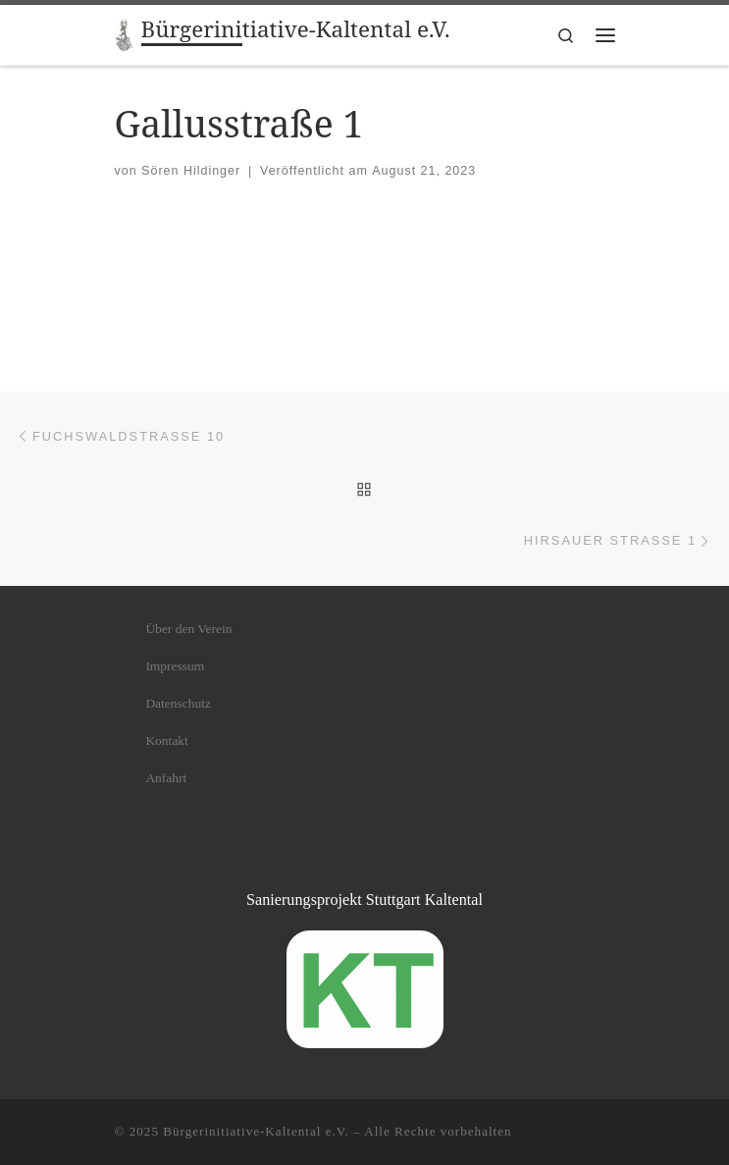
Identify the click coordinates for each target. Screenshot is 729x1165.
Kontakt (166, 740)
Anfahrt (165, 777)
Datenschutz (178, 703)
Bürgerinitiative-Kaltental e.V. (256, 1131)
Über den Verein (188, 628)
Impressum (174, 666)
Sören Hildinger (190, 171)
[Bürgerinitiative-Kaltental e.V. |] (124, 33)
